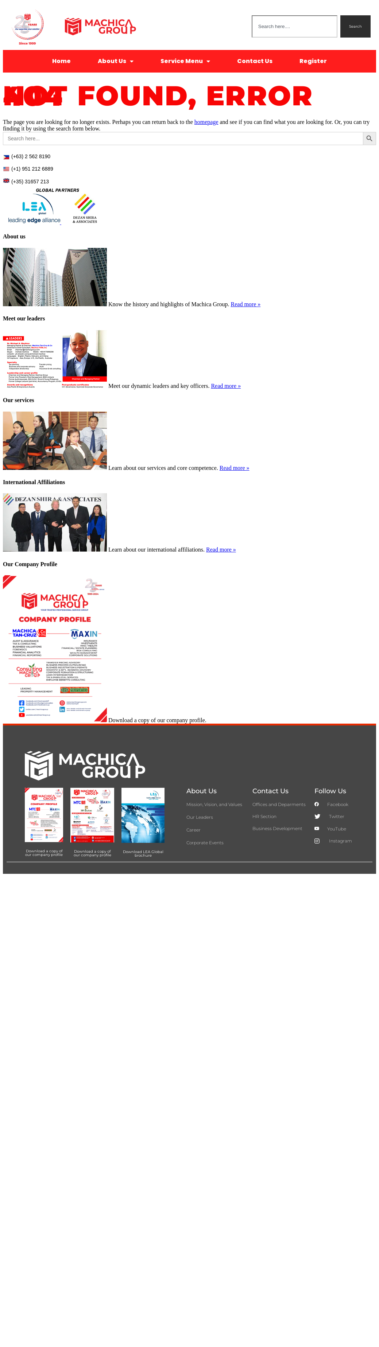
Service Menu (185, 61)
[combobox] (295, 26)
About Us (116, 61)
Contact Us (254, 61)
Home (61, 61)
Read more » (246, 304)
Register (313, 61)
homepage (206, 122)
